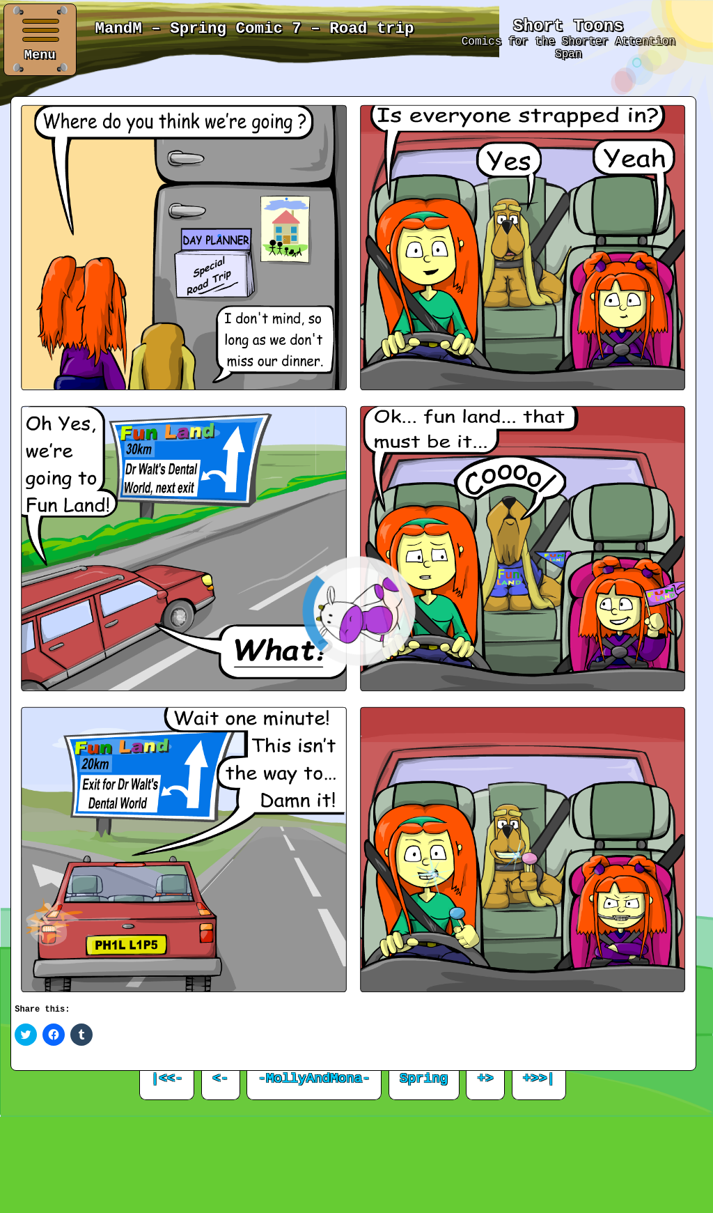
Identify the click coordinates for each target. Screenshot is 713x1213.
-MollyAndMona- (314, 1078)
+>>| (539, 1078)
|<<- (167, 1078)
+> (486, 1078)
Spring (424, 1078)
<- (220, 1078)
